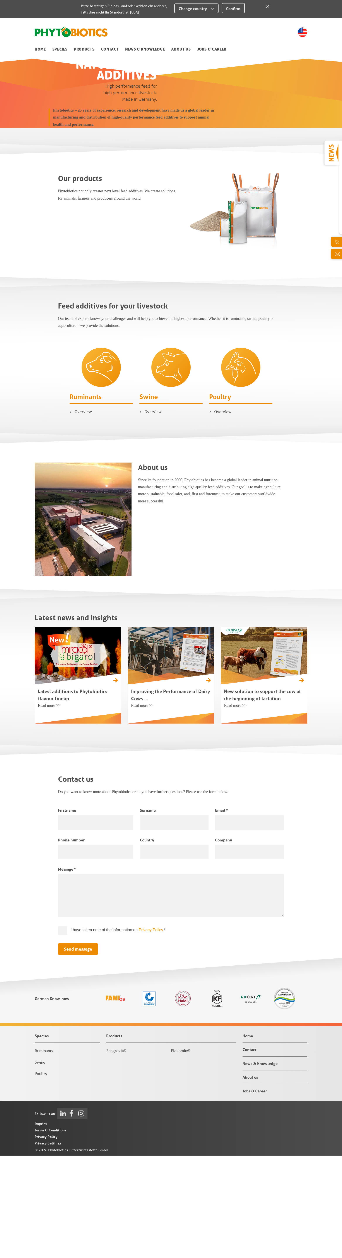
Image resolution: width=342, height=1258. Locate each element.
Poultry (220, 499)
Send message (78, 1051)
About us (181, 49)
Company (223, 942)
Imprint (41, 1226)
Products (84, 49)
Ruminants (86, 499)
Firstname (67, 912)
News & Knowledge (145, 49)
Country (147, 942)
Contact (110, 49)
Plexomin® (180, 1153)
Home (40, 49)
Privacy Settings (48, 1245)
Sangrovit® (116, 1153)
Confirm (233, 8)
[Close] (267, 5)
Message (67, 971)
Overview (83, 513)
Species (60, 49)
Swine (148, 499)
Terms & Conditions (50, 1232)
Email (221, 912)
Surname (148, 912)
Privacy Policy (151, 1032)
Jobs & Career (211, 49)
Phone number (71, 942)
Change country (196, 8)
